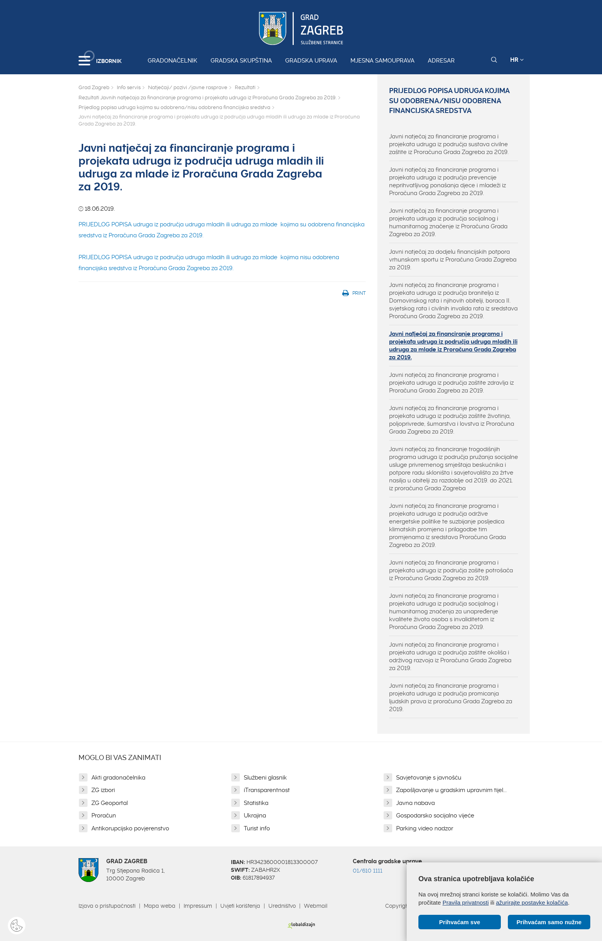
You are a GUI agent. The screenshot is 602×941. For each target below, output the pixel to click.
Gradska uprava (311, 60)
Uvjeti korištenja (240, 906)
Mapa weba (159, 906)
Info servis (129, 87)
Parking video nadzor (424, 828)
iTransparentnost (267, 790)
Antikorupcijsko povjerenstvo (130, 828)
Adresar (441, 60)
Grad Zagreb (94, 87)
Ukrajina (255, 815)
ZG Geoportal (109, 803)
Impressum (198, 906)
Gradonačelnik (172, 60)
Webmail (315, 906)
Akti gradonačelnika (118, 777)
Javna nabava (415, 803)
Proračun (103, 815)
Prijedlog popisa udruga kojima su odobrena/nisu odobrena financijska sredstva (174, 107)
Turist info (257, 828)
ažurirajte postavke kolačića (532, 902)
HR (517, 59)
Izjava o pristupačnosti (107, 906)
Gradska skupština (241, 60)
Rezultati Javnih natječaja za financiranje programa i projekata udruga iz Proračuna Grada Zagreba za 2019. (207, 97)
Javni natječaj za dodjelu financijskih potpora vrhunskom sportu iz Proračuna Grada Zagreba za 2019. (452, 259)
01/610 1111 (367, 871)
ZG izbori (103, 790)
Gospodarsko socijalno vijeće (435, 815)
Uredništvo (282, 906)
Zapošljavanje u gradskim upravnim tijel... (451, 790)
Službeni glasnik (265, 777)
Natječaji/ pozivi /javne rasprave (187, 87)
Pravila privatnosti (466, 902)
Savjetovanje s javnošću (428, 777)
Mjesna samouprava (382, 60)
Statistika (256, 803)
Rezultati (245, 87)
